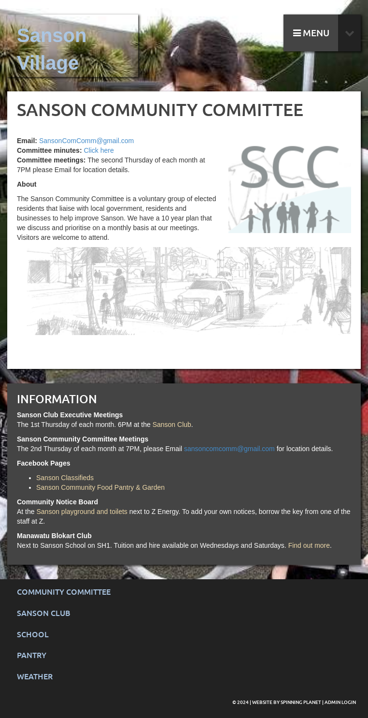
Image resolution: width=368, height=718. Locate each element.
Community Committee (64, 592)
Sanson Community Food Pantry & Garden (100, 487)
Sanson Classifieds (65, 478)
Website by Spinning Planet (287, 702)
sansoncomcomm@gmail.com (229, 449)
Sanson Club (172, 424)
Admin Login (340, 702)
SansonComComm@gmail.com (86, 141)
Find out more (309, 545)
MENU (311, 33)
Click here (98, 150)
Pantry (31, 655)
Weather (35, 677)
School (33, 635)
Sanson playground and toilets (81, 511)
